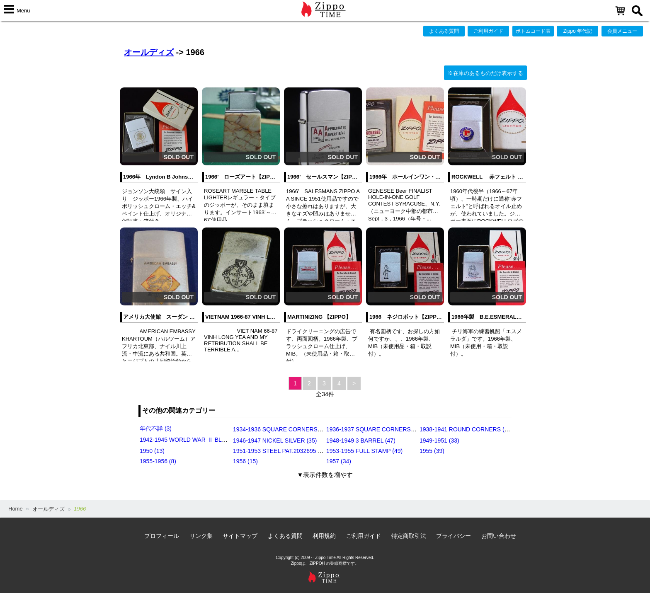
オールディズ (149, 52)
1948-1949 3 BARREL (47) (360, 440)
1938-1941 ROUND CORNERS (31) (466, 429)
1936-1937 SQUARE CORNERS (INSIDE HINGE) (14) (397, 429)
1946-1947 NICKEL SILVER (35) (275, 440)
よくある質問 (444, 31)
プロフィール (161, 535)
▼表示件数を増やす (325, 474)
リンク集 (201, 535)
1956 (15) (245, 461)
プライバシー (453, 535)
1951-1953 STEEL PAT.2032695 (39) (280, 451)
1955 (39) (432, 451)
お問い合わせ (498, 535)
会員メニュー (622, 31)
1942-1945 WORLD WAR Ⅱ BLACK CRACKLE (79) (207, 439)
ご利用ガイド (488, 31)
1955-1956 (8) (158, 461)
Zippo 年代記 (577, 31)
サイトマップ (240, 535)
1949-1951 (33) (439, 440)
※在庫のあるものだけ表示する (485, 73)
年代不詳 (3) (156, 428)
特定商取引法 (408, 535)
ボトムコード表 (533, 31)
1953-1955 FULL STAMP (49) (364, 451)
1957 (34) (338, 461)
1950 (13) (152, 451)
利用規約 (324, 535)
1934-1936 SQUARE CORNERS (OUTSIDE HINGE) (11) (307, 429)
